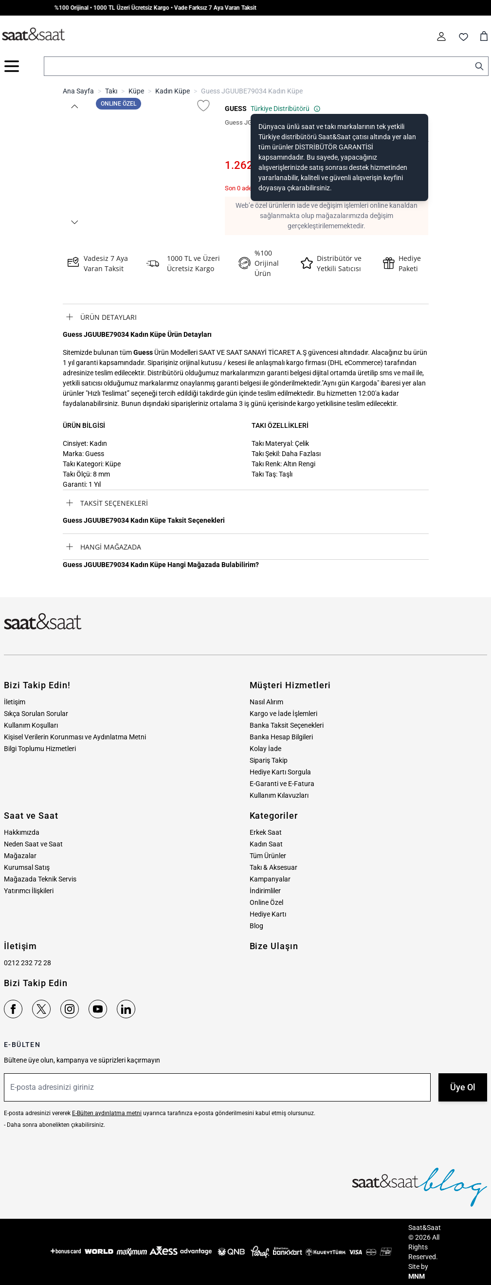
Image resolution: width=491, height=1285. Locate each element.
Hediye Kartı (268, 914)
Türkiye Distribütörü (286, 108)
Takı (111, 91)
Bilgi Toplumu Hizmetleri (40, 749)
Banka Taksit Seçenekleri (287, 725)
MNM (416, 1276)
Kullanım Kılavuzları (279, 795)
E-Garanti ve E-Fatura (282, 784)
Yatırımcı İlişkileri (29, 891)
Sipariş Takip (269, 760)
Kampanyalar (270, 879)
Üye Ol (462, 1087)
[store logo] (33, 34)
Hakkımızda (21, 832)
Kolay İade (265, 749)
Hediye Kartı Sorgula (280, 772)
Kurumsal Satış (27, 867)
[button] (74, 106)
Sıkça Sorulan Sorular (36, 713)
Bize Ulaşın (274, 946)
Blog (256, 926)
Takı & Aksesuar (273, 867)
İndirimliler (265, 891)
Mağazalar (20, 856)
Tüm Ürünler (268, 856)
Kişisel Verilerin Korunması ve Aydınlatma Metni (75, 737)
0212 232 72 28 (27, 963)
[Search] (479, 66)
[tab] (246, 317)
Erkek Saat (266, 832)
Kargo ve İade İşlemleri (283, 713)
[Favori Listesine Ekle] (203, 105)
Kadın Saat (266, 844)
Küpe (136, 91)
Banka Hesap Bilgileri (281, 737)
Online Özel (266, 902)
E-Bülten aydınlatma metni (107, 1113)
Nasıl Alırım (266, 702)
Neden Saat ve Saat (33, 844)
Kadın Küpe (172, 91)
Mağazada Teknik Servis (40, 879)
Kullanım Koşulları (31, 725)
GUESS (236, 108)
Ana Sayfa (78, 91)
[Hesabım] (441, 36)
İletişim (14, 702)
